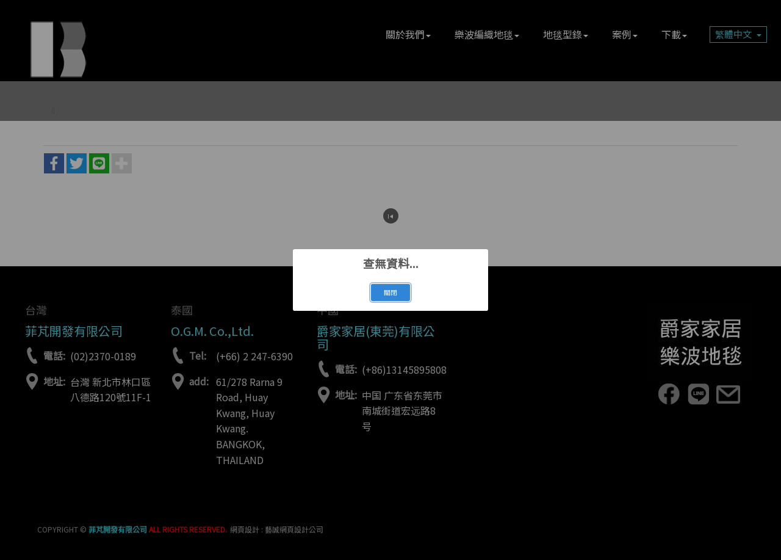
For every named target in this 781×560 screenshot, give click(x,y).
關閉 (390, 292)
